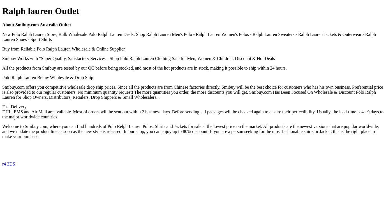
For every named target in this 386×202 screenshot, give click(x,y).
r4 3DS (8, 164)
